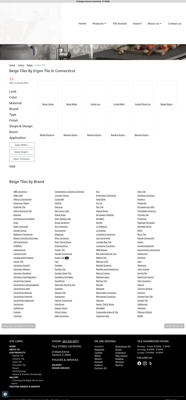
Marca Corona (105, 323)
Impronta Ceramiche (108, 245)
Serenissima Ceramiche (150, 300)
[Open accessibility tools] (5, 394)
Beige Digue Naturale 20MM (48, 185)
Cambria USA (21, 304)
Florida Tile (62, 319)
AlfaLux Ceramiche (24, 249)
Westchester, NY (123, 396)
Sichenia (143, 308)
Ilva (99, 241)
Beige (29, 115)
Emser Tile (62, 300)
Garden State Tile (66, 323)
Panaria (143, 249)
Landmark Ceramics (108, 284)
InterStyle (102, 249)
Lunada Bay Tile (105, 292)
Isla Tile (102, 257)
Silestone (143, 315)
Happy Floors (63, 358)
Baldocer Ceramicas (25, 284)
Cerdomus (20, 354)
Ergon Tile (62, 308)
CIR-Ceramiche (22, 292)
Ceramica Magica (23, 319)
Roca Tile (143, 284)
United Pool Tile (146, 346)
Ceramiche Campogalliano (27, 335)
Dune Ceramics (64, 272)
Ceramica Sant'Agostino (27, 327)
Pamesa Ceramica (148, 245)
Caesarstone (21, 300)
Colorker (19, 366)
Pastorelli (144, 253)
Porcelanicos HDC (148, 257)
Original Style (104, 366)
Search (100, 47)
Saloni (143, 292)
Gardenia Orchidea (66, 327)
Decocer (60, 257)
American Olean (23, 253)
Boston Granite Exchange (27, 288)
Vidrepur (143, 358)
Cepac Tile (20, 311)
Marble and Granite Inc (109, 319)
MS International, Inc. (108, 304)
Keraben (102, 269)
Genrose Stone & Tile (67, 335)
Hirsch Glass (63, 362)
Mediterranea (105, 327)
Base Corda (47, 154)
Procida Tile (145, 265)
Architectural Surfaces (25, 269)
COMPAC (19, 296)
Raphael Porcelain (148, 272)
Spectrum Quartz (147, 327)
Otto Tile (143, 241)
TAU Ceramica (146, 331)
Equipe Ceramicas (65, 304)
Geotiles (61, 339)
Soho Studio (145, 319)
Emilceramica (63, 296)
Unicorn (143, 342)
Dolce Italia (62, 265)
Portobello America (148, 261)
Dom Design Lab (65, 269)
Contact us (137, 47)
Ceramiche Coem (23, 339)
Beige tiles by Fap (174, 376)
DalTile (61, 253)
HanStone (61, 354)
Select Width (21, 195)
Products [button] (61, 47)
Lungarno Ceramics (107, 296)
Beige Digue (166, 154)
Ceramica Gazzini (23, 315)
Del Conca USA (64, 261)
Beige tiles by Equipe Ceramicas (18, 376)
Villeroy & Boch (146, 362)
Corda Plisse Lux (143, 154)
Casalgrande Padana (25, 308)
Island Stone (104, 261)
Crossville (61, 249)
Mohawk (102, 339)
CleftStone (20, 358)
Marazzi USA (104, 311)
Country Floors (64, 245)
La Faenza (103, 280)
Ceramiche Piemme (25, 346)
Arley (18, 272)
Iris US (101, 253)
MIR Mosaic (104, 300)
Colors (21, 115)
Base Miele (71, 154)
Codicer (19, 362)
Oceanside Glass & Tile (108, 362)
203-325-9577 (70, 391)
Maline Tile (103, 308)
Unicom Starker (147, 339)
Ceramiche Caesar (24, 331)
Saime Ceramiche (147, 288)
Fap (59, 311)
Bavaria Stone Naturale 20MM (95, 185)
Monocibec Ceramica (108, 342)
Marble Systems (106, 315)
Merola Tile (103, 331)
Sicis (141, 311)
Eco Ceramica (63, 276)
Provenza (144, 269)
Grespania (62, 346)
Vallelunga (144, 354)
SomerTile (144, 323)
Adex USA (20, 245)
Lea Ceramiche (105, 288)
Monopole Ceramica (108, 346)
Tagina (142, 335)
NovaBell (103, 358)
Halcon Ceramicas (65, 350)
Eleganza (61, 284)
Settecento (144, 304)
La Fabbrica (103, 276)
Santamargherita (147, 296)
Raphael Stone (146, 276)
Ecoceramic (63, 280)
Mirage (101, 335)
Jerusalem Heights (106, 265)
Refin (142, 280)
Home (45, 47)
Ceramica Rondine (24, 323)
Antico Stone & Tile (24, 261)
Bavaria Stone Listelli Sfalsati (119, 185)
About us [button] (117, 47)
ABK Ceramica (22, 241)
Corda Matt (119, 154)
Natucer (102, 350)
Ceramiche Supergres (25, 350)
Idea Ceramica (64, 366)
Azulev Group (22, 280)
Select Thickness (21, 209)
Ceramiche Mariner (24, 342)
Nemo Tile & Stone (107, 354)
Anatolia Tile (21, 257)
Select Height (21, 202)
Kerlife (101, 272)
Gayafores (62, 331)
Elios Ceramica (64, 288)
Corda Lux (95, 154)
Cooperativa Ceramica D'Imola (71, 241)
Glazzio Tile (62, 342)
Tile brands (83, 47)
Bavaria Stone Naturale (72, 185)
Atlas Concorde (22, 276)
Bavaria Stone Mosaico (143, 185)
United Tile (144, 350)
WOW (142, 366)
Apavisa (19, 265)
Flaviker (61, 315)
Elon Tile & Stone (65, 292)
